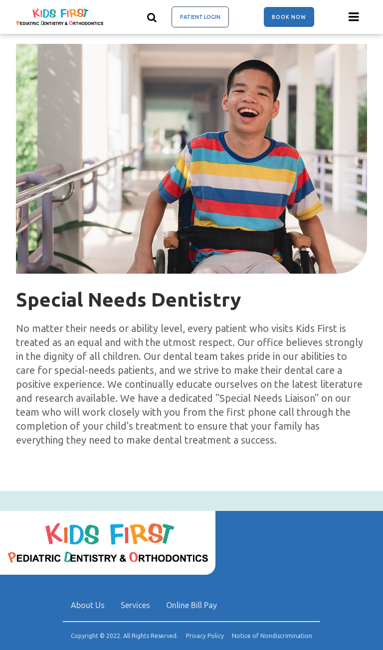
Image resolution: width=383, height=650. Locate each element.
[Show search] (152, 17)
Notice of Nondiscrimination (272, 636)
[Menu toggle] (354, 17)
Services (135, 605)
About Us (88, 605)
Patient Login (200, 17)
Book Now (289, 17)
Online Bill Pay (191, 605)
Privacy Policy (205, 636)
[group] (191, 159)
